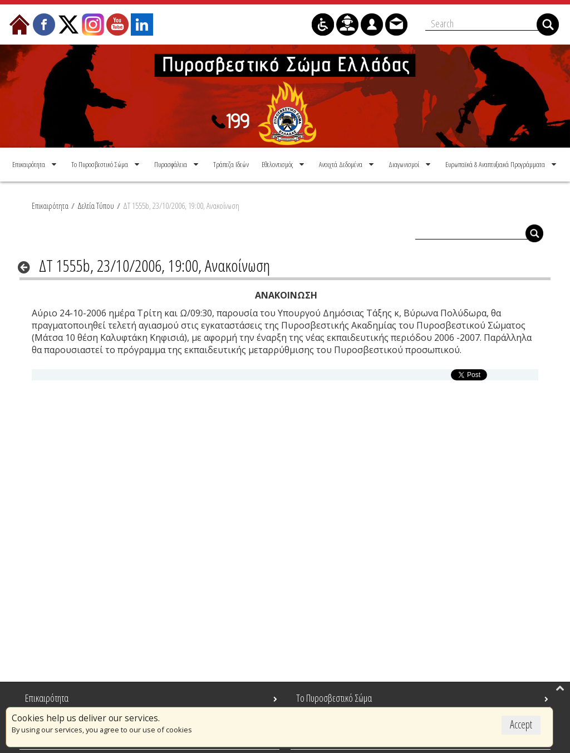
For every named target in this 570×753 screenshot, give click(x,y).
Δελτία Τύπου (95, 205)
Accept (521, 724)
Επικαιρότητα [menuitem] (46, 698)
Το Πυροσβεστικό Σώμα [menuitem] (334, 698)
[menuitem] (35, 164)
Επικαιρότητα (50, 205)
